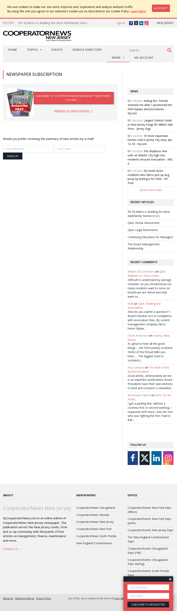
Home (12, 50)
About (8, 495)
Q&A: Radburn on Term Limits (147, 274)
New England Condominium (94, 543)
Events (57, 50)
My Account (144, 57)
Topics (32, 50)
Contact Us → (12, 549)
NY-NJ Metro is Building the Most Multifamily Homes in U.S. (58, 23)
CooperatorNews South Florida (96, 536)
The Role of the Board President (148, 369)
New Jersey (165, 23)
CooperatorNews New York (94, 529)
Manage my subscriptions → (73, 111)
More (116, 57)
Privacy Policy (43, 598)
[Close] (161, 8)
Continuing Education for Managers (150, 237)
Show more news (151, 190)
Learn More (138, 11)
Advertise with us (24, 598)
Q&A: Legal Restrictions (143, 230)
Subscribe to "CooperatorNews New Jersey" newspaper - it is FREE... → (73, 97)
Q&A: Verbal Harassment (144, 223)
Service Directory (87, 50)
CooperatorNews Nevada (92, 515)
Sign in (121, 23)
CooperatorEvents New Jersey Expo (150, 530)
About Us (8, 598)
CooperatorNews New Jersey (95, 522)
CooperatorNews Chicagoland (95, 508)
